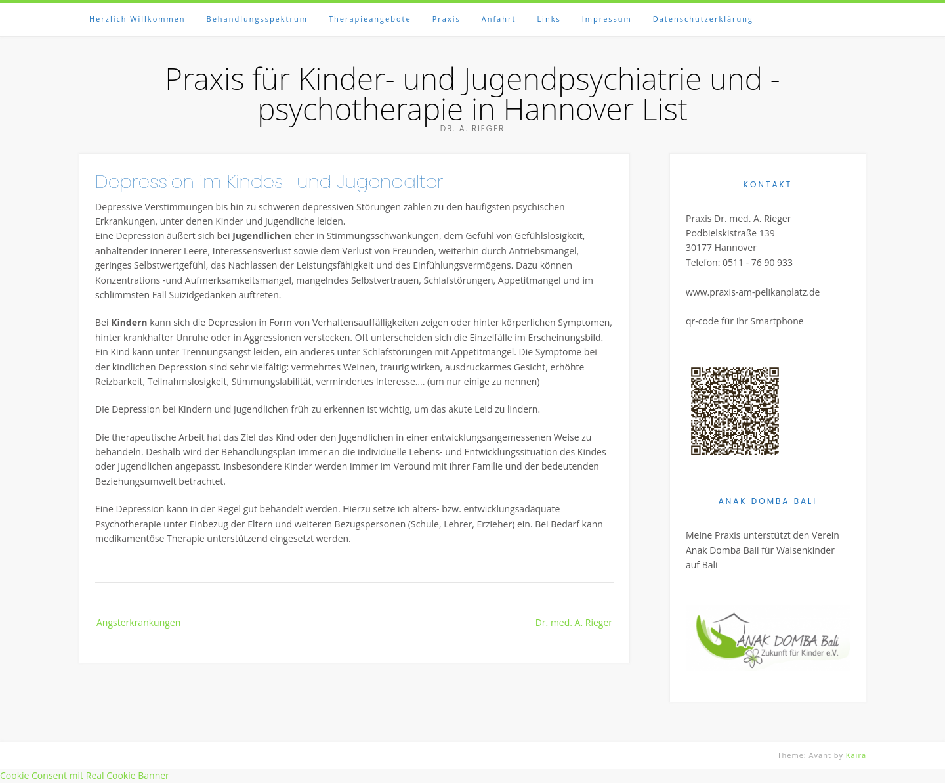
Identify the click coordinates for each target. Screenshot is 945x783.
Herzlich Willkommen (137, 19)
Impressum (607, 19)
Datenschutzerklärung (703, 19)
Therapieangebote (370, 19)
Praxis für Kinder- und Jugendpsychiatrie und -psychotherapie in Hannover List (472, 93)
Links (548, 19)
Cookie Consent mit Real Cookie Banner (84, 775)
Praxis (446, 19)
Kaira (856, 755)
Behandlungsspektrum (257, 19)
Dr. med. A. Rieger (574, 622)
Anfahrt (499, 19)
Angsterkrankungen (138, 622)
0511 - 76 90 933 (758, 262)
